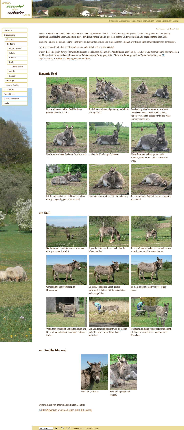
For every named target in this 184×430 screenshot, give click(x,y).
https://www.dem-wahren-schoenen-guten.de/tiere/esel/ (65, 410)
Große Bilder (17, 66)
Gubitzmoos (160, 29)
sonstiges (10, 80)
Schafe (12, 53)
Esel (11, 62)
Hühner (12, 57)
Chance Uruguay (92, 428)
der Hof (9, 39)
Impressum (78, 428)
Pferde (12, 71)
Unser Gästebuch (163, 21)
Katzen (12, 76)
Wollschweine (15, 48)
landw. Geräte (12, 85)
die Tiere (170, 29)
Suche (175, 21)
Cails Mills (137, 21)
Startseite (113, 21)
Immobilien (148, 21)
